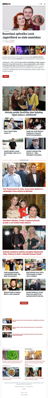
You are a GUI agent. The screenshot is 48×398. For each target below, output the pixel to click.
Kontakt (24, 388)
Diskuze (6, 76)
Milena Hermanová (10, 42)
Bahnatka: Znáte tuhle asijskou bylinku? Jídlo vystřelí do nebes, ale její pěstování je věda (12, 362)
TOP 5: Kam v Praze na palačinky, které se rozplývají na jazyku (11, 378)
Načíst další (24, 303)
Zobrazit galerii (42, 53)
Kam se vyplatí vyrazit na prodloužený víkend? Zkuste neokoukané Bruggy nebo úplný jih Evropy (35, 363)
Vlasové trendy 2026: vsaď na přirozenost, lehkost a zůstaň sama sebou (34, 378)
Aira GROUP (26, 394)
